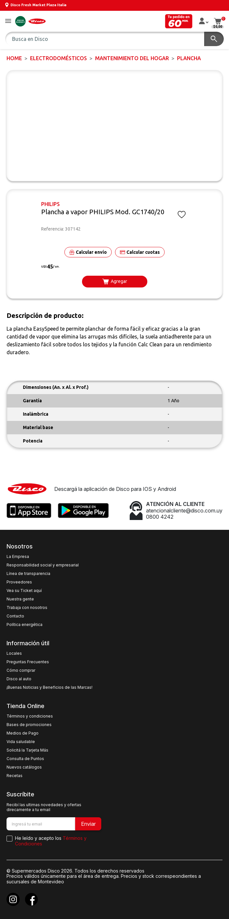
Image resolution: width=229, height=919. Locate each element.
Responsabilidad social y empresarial (43, 565)
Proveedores (19, 582)
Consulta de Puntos (25, 759)
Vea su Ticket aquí (24, 591)
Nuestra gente (20, 599)
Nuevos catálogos (24, 767)
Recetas (15, 776)
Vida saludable (21, 742)
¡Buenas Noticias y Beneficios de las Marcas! (49, 687)
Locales (14, 653)
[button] (8, 21)
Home (14, 58)
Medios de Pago (23, 733)
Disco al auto (19, 679)
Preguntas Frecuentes (28, 662)
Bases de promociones (29, 725)
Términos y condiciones (30, 716)
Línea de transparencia (28, 574)
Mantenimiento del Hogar (132, 58)
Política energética (24, 625)
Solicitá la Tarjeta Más (27, 750)
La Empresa (18, 557)
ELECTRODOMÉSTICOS (58, 58)
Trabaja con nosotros (27, 608)
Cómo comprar (21, 670)
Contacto (15, 616)
